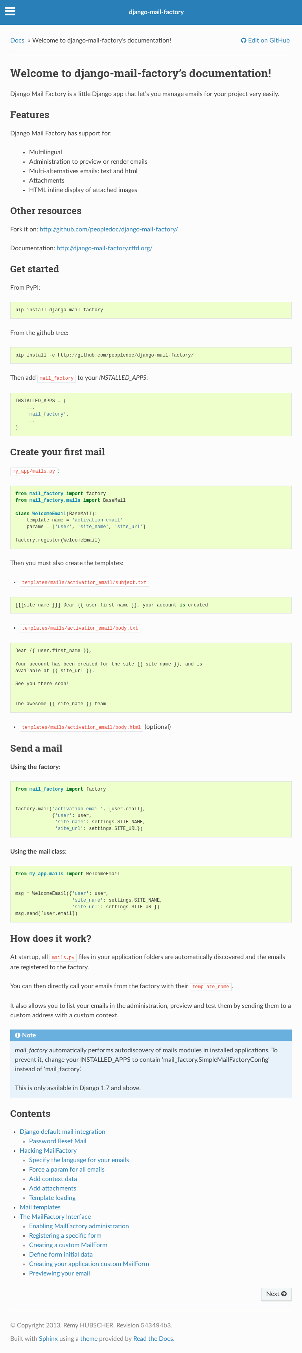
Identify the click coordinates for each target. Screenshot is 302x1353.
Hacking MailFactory (48, 1151)
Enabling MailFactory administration (79, 1226)
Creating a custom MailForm (68, 1245)
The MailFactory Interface (55, 1217)
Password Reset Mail (58, 1141)
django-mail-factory (156, 12)
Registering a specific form (65, 1236)
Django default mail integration (62, 1132)
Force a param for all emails (67, 1169)
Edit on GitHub (268, 40)
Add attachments (52, 1188)
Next (276, 1294)
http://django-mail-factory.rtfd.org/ (105, 248)
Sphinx (48, 1339)
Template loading (52, 1198)
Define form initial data (61, 1254)
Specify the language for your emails (79, 1160)
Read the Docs (153, 1339)
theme (89, 1339)
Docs (17, 40)
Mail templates (40, 1207)
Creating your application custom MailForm (89, 1264)
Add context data (53, 1179)
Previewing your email (59, 1273)
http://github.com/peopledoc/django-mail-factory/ (109, 229)
